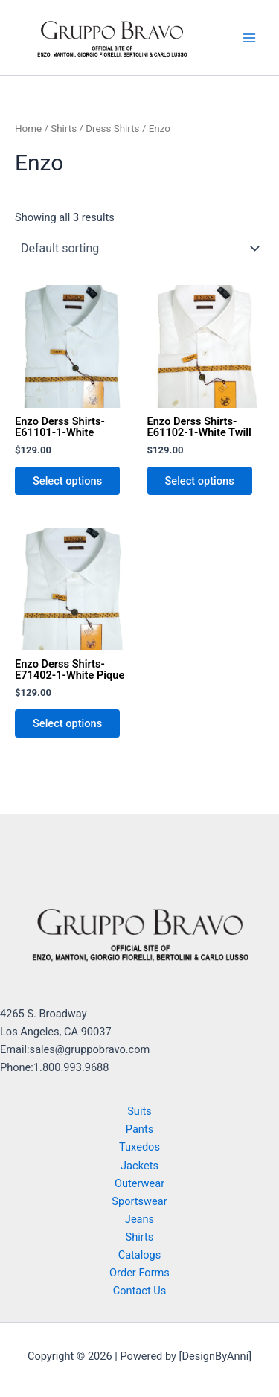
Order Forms (139, 1272)
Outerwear (139, 1183)
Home (28, 128)
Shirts (64, 128)
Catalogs (139, 1255)
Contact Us (140, 1290)
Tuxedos (139, 1147)
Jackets (139, 1165)
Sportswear (139, 1201)
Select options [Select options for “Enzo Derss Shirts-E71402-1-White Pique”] (67, 723)
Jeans (139, 1219)
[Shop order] (139, 248)
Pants (139, 1129)
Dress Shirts (112, 128)
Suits (139, 1111)
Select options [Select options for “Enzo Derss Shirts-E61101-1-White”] (67, 480)
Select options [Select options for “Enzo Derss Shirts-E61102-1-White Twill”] (199, 480)
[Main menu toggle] (249, 37)
